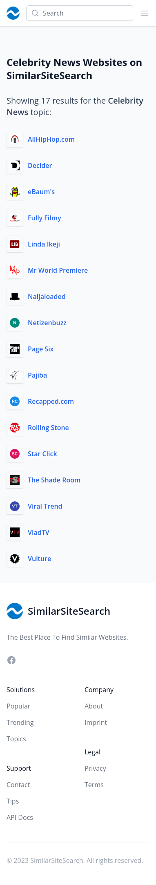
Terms (94, 784)
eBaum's (41, 191)
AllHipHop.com (51, 139)
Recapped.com (51, 401)
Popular (18, 706)
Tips (13, 801)
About (94, 706)
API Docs (20, 817)
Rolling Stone (48, 427)
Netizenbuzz (47, 322)
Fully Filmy (44, 217)
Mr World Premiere (58, 270)
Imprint (96, 722)
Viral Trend (45, 506)
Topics (16, 738)
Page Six (40, 348)
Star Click (42, 453)
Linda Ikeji (44, 244)
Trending (20, 722)
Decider (40, 165)
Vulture (39, 558)
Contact (18, 784)
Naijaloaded (47, 296)
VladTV (38, 532)
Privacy (95, 768)
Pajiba (37, 375)
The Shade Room (54, 479)
